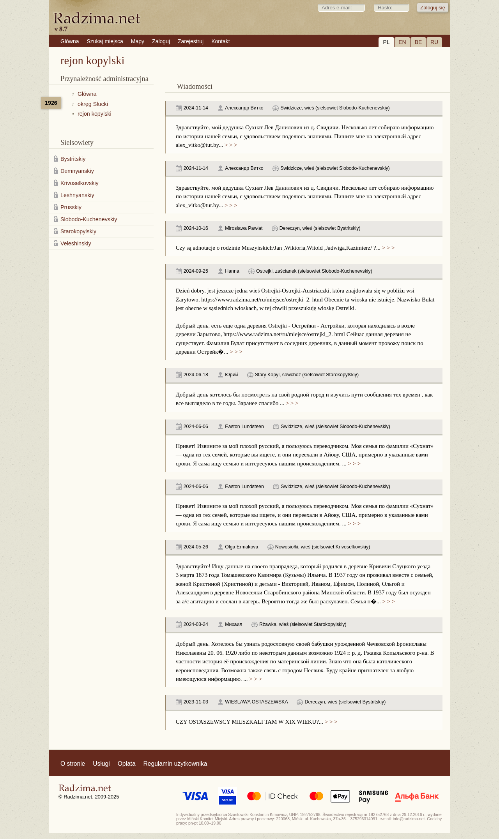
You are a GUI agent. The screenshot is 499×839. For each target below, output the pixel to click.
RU (434, 42)
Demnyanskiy (77, 171)
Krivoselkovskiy (79, 183)
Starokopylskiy (78, 231)
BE (418, 42)
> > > (230, 145)
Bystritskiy (72, 159)
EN (402, 42)
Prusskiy (70, 207)
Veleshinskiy (75, 243)
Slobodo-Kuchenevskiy (88, 219)
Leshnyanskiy (77, 195)
